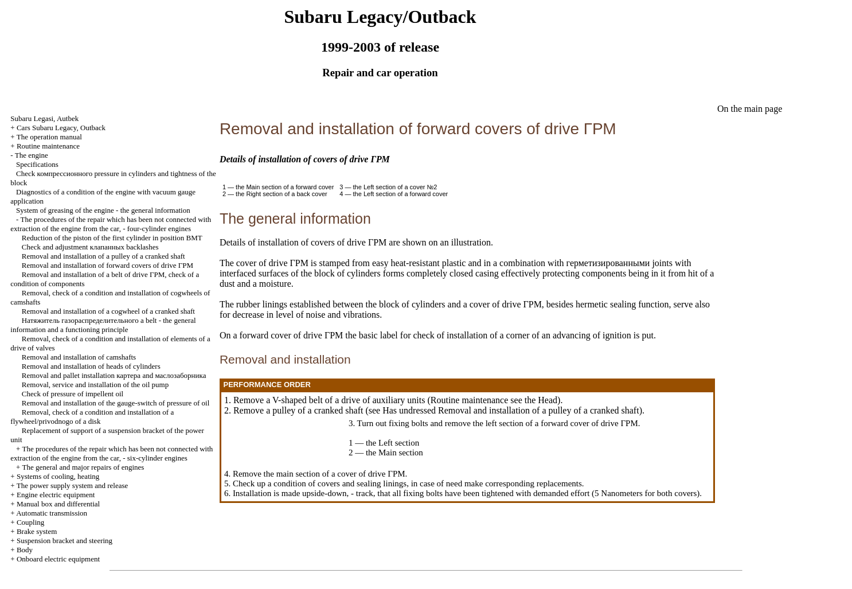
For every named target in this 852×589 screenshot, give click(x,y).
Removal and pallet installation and (114, 375)
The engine (31, 155)
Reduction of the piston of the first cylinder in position (112, 237)
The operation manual (49, 136)
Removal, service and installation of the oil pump (95, 384)
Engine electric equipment (56, 494)
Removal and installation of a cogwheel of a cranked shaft (108, 311)
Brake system (37, 531)
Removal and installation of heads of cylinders (91, 366)
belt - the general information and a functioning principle (103, 325)
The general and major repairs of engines (83, 467)
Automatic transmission (51, 513)
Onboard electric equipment (58, 559)
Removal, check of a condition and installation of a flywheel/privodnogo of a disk (92, 417)
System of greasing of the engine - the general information (103, 210)
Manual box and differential (58, 504)
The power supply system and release (72, 485)
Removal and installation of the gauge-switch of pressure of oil (115, 403)
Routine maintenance (48, 146)
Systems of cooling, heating (58, 476)
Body (25, 549)
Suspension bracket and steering (64, 540)
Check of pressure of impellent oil (72, 393)
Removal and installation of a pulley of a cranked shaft (103, 256)
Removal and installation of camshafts (79, 357)
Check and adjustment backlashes (90, 247)
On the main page (749, 109)
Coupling (30, 522)
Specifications (37, 164)
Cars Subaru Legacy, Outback (61, 127)
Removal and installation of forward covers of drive (107, 265)
